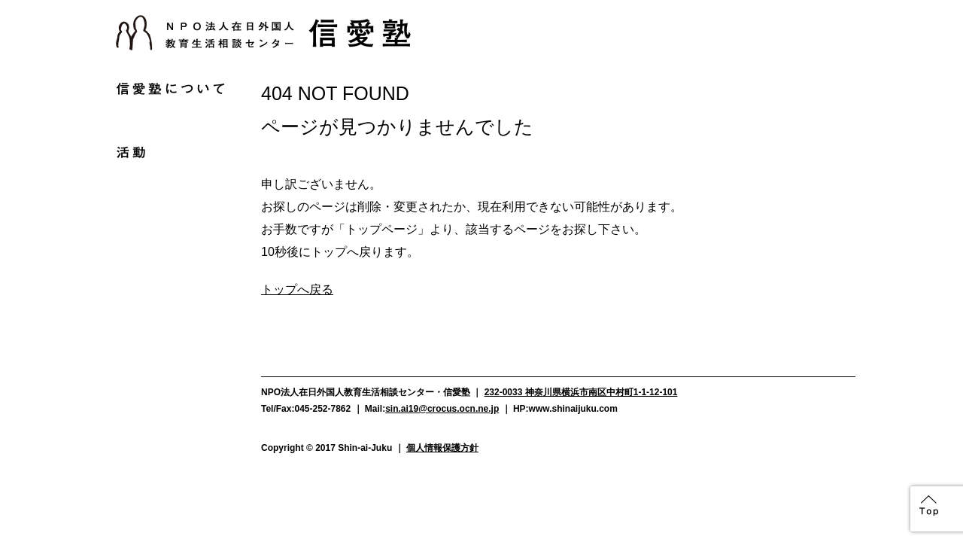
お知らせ (170, 120)
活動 (170, 152)
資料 (170, 272)
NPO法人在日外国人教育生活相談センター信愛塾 (263, 32)
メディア (170, 215)
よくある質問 (170, 244)
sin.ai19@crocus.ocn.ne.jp (442, 408)
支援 (170, 184)
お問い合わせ (170, 327)
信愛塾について (170, 89)
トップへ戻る (297, 289)
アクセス (170, 299)
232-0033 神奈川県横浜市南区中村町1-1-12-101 (581, 392)
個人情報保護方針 (442, 448)
